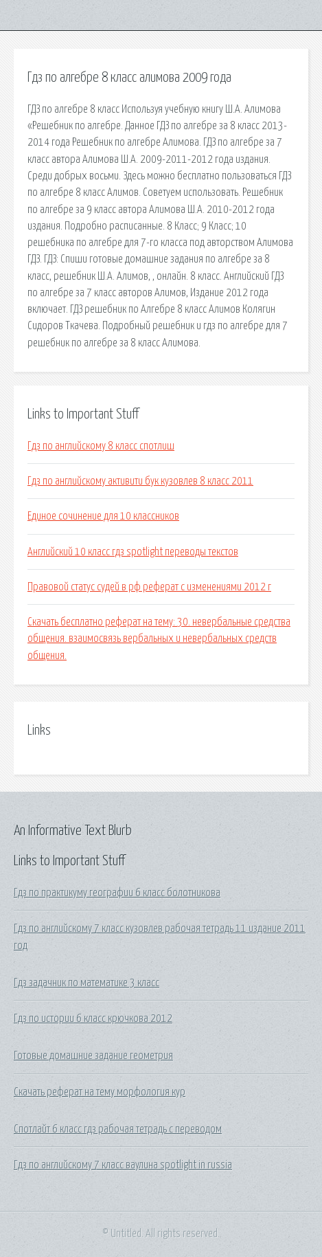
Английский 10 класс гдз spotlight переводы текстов (132, 551)
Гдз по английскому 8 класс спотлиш (100, 446)
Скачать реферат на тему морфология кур (99, 1092)
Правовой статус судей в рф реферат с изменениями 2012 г (149, 586)
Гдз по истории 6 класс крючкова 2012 (93, 1018)
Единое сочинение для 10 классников (103, 516)
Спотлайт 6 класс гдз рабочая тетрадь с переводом (118, 1129)
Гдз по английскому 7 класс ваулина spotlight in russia (123, 1164)
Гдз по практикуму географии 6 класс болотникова (117, 892)
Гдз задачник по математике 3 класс (86, 982)
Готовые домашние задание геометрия (93, 1055)
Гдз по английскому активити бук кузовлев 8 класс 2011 (140, 481)
